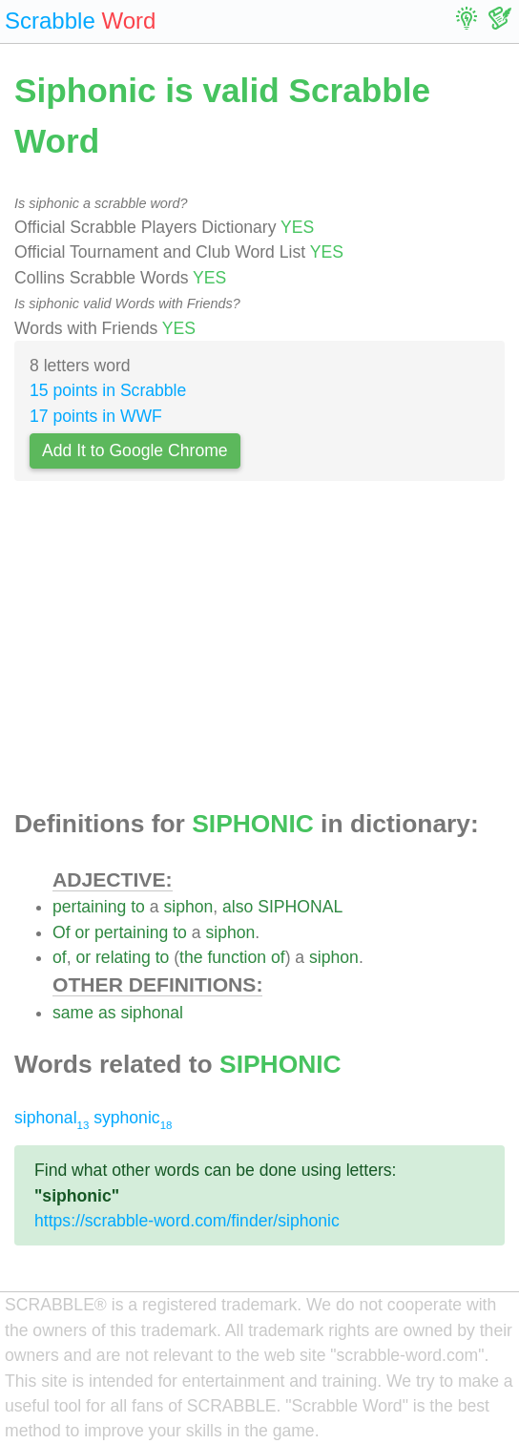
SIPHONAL (300, 906)
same (72, 1012)
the (190, 957)
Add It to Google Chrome (135, 450)
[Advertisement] (259, 651)
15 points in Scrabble (108, 390)
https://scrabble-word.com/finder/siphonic (187, 1220)
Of (61, 932)
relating (123, 957)
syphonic (132, 1117)
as (107, 1012)
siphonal (151, 1012)
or (82, 932)
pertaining (89, 906)
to (138, 906)
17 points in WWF (96, 416)
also (237, 906)
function (236, 957)
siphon (188, 906)
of (59, 957)
